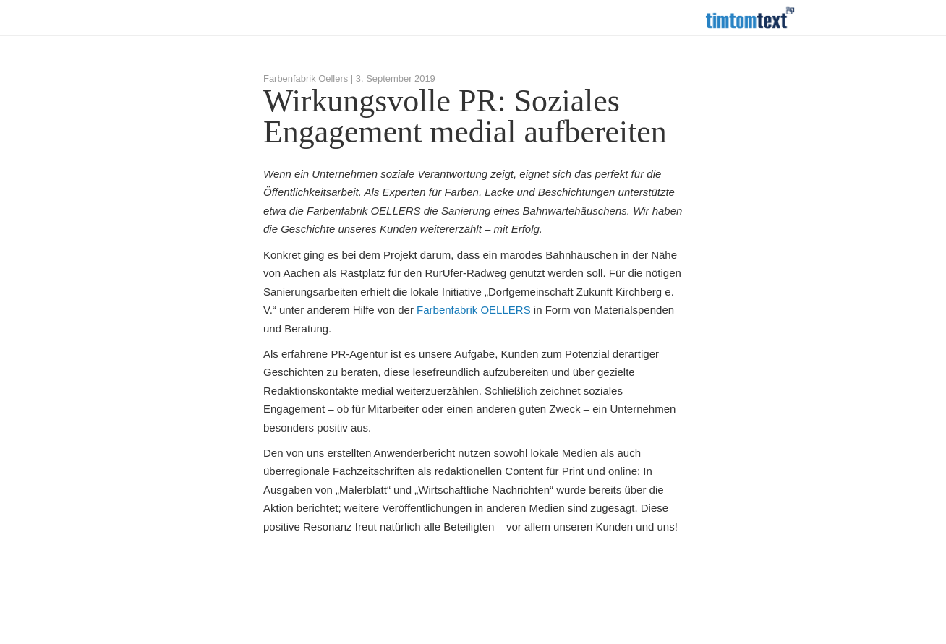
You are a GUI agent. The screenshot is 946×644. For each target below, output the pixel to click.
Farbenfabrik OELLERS (474, 310)
